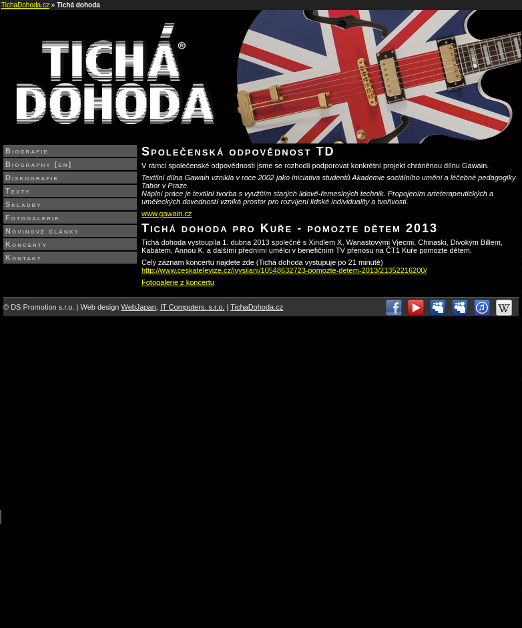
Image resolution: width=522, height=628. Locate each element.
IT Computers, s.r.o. (192, 307)
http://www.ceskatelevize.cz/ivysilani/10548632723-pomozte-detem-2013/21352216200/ (284, 270)
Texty (18, 191)
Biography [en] (38, 164)
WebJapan (138, 307)
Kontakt (23, 258)
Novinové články (42, 231)
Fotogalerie (32, 218)
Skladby (23, 204)
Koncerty (26, 244)
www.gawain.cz (167, 214)
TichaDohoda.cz (25, 5)
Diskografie (32, 178)
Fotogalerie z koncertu (178, 282)
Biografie (27, 151)
